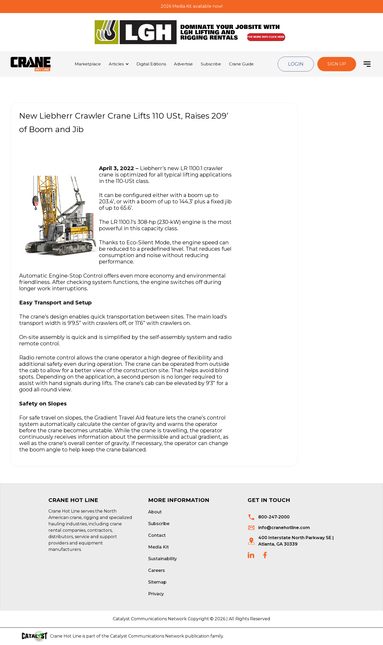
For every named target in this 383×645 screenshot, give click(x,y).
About (155, 511)
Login (295, 64)
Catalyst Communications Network (147, 636)
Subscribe (211, 63)
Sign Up (336, 63)
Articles (116, 63)
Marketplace (88, 63)
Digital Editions (151, 63)
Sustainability (162, 558)
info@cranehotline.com (284, 527)
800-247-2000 (274, 517)
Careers (156, 570)
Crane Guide (241, 63)
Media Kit (158, 547)
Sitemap (157, 582)
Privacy (156, 593)
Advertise (183, 63)
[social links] (251, 555)
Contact (157, 535)
